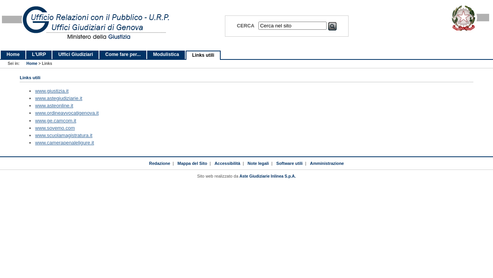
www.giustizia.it (52, 91)
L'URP (39, 54)
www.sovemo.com (55, 128)
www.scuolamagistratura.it (63, 135)
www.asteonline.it (54, 105)
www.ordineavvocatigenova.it (67, 113)
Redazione (159, 163)
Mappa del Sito (192, 163)
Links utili (203, 55)
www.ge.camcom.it (55, 121)
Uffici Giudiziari (75, 54)
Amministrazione (327, 163)
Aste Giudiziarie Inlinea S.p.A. (268, 176)
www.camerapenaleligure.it (64, 143)
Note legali (258, 163)
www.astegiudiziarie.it (58, 98)
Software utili (289, 163)
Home (13, 54)
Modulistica (166, 54)
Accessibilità (227, 163)
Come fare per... (123, 54)
